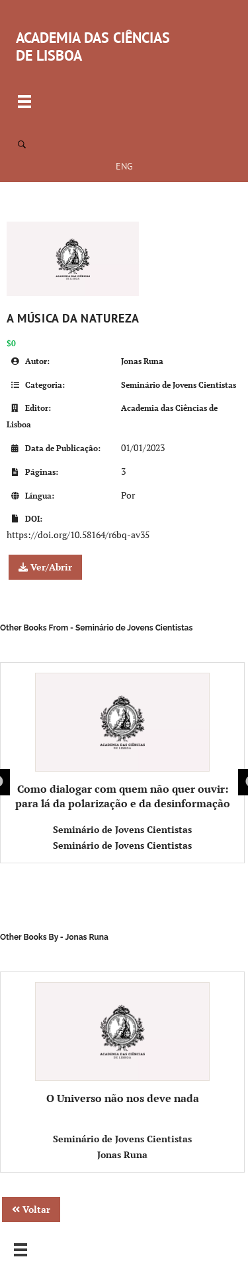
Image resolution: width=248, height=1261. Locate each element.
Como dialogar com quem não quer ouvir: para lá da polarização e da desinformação (122, 742)
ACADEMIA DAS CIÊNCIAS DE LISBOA (93, 46)
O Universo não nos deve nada (122, 1043)
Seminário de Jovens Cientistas (178, 385)
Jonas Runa (142, 361)
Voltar (31, 1209)
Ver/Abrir (45, 567)
